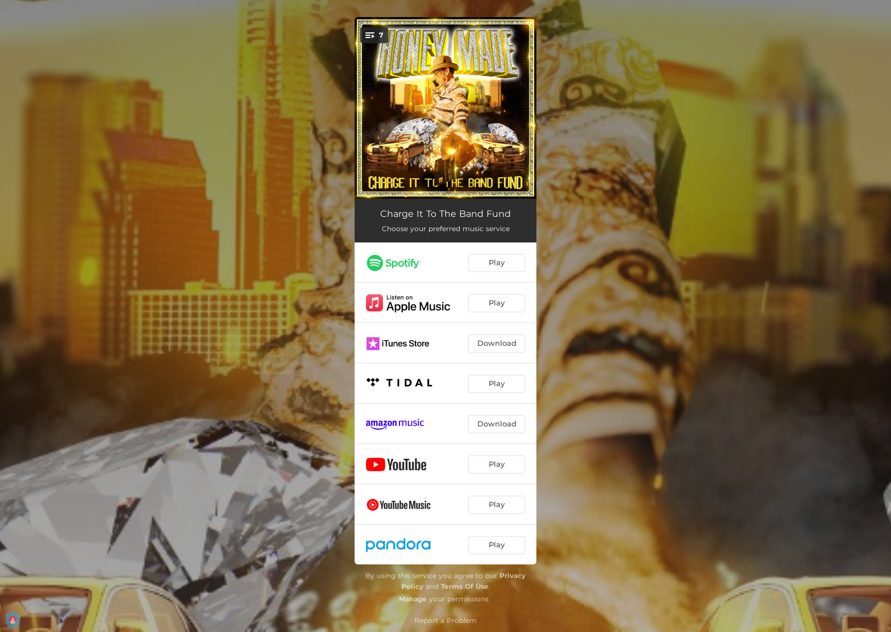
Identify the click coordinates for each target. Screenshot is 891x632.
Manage (413, 599)
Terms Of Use (465, 586)
